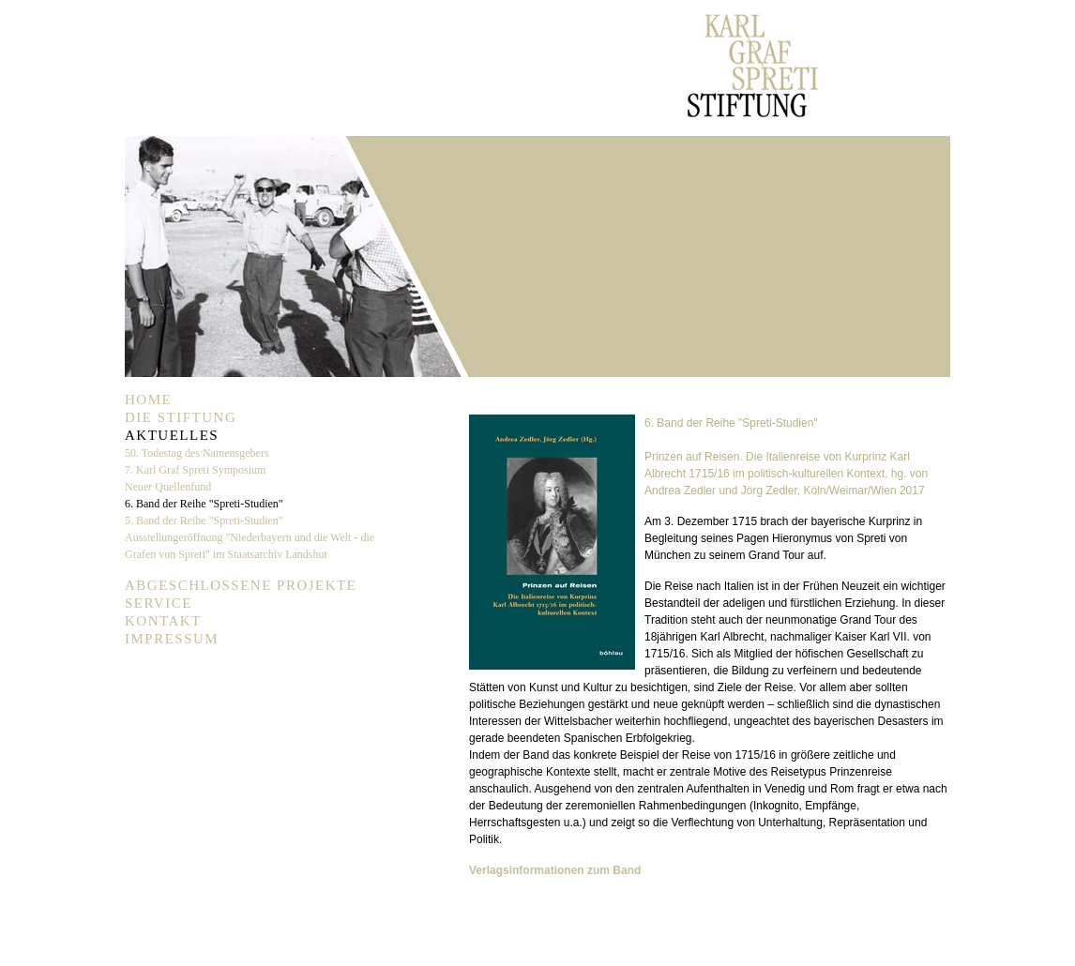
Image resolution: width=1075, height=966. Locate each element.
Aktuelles (172, 435)
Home (148, 399)
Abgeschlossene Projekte (240, 585)
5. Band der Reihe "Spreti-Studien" (204, 520)
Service (158, 603)
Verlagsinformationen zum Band (555, 870)
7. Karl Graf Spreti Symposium (195, 469)
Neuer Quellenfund (168, 486)
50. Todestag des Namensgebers (197, 453)
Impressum (172, 638)
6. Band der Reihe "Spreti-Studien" (204, 503)
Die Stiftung (180, 417)
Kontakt (163, 620)
